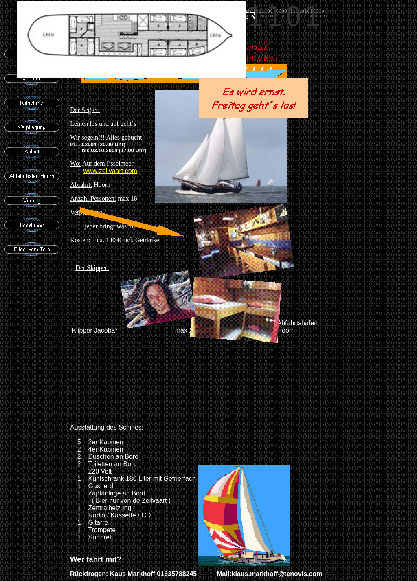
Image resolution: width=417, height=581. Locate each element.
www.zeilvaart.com (110, 170)
